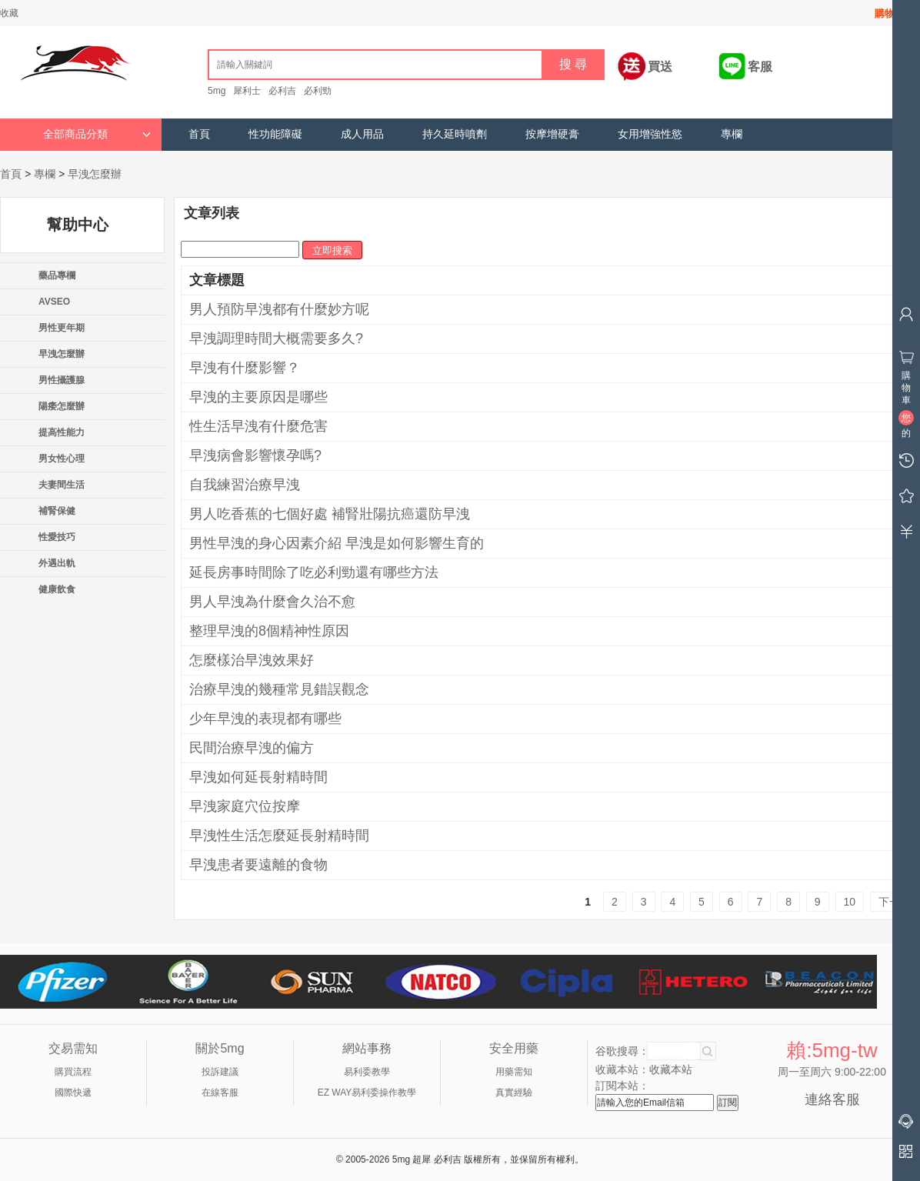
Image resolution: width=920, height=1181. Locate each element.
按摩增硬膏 (552, 134)
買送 (660, 66)
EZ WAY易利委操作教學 (367, 1092)
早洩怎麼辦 (95, 174)
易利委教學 (367, 1071)
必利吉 (282, 90)
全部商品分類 (97, 134)
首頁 (199, 134)
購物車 (890, 13)
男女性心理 (61, 458)
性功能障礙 (275, 134)
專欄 (731, 134)
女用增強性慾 (650, 134)
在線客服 (220, 1092)
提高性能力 (61, 432)
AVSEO (54, 301)
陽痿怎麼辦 (61, 406)
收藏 (9, 13)
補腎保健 (56, 510)
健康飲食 (56, 589)
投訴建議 (220, 1071)
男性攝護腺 (61, 380)
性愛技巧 (56, 537)
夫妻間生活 (61, 484)
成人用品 (362, 134)
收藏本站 (670, 1069)
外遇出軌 (56, 563)
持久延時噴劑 (454, 134)
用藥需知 (513, 1071)
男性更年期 (61, 327)
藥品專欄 (56, 275)
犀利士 (247, 90)
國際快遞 (73, 1092)
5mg (216, 90)
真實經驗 (513, 1092)
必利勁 (318, 90)
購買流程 (73, 1071)
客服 (760, 66)
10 (850, 902)
